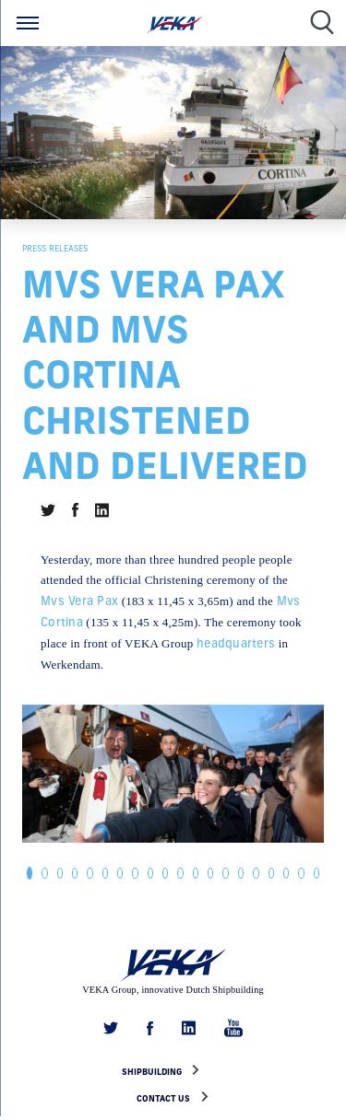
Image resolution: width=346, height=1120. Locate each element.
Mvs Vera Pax (79, 600)
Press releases (55, 248)
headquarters (236, 643)
